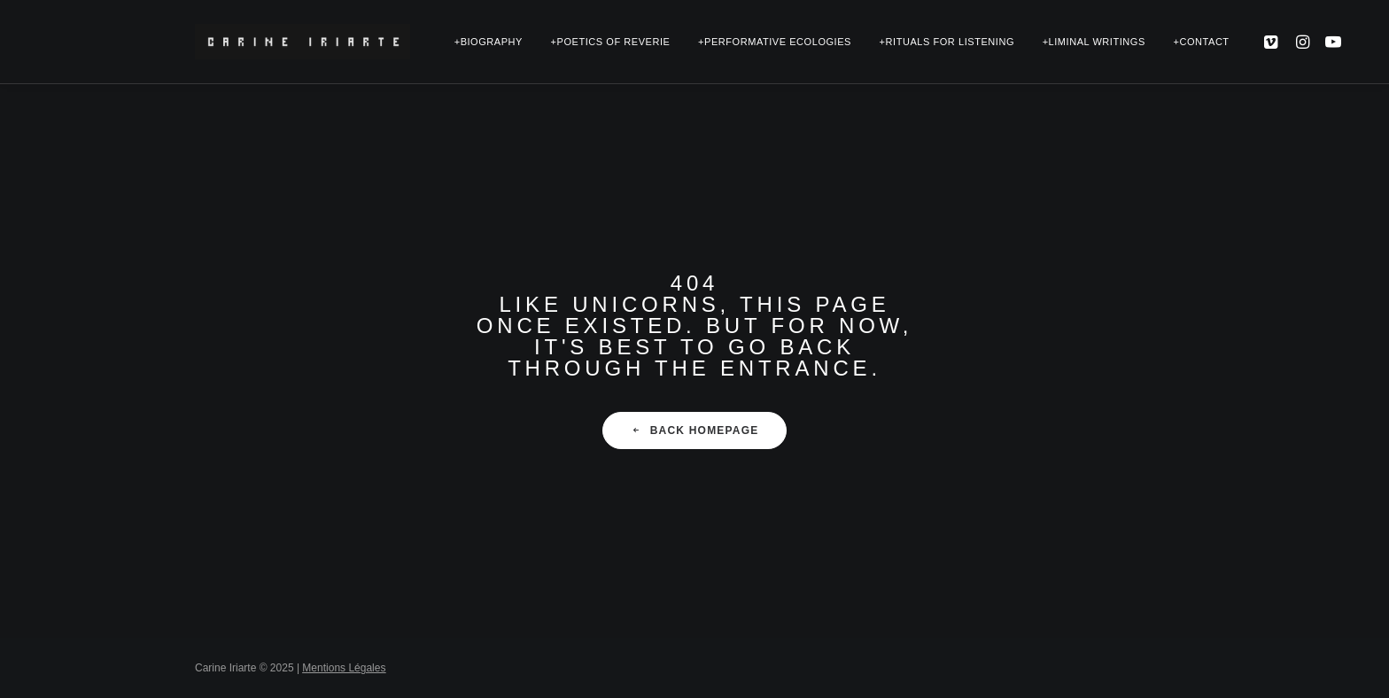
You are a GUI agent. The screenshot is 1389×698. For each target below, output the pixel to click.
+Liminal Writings (1094, 41)
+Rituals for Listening (947, 41)
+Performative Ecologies (774, 41)
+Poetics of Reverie (611, 41)
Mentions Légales (343, 668)
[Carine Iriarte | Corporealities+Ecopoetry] (302, 41)
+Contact (1201, 41)
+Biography (488, 41)
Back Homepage (695, 430)
